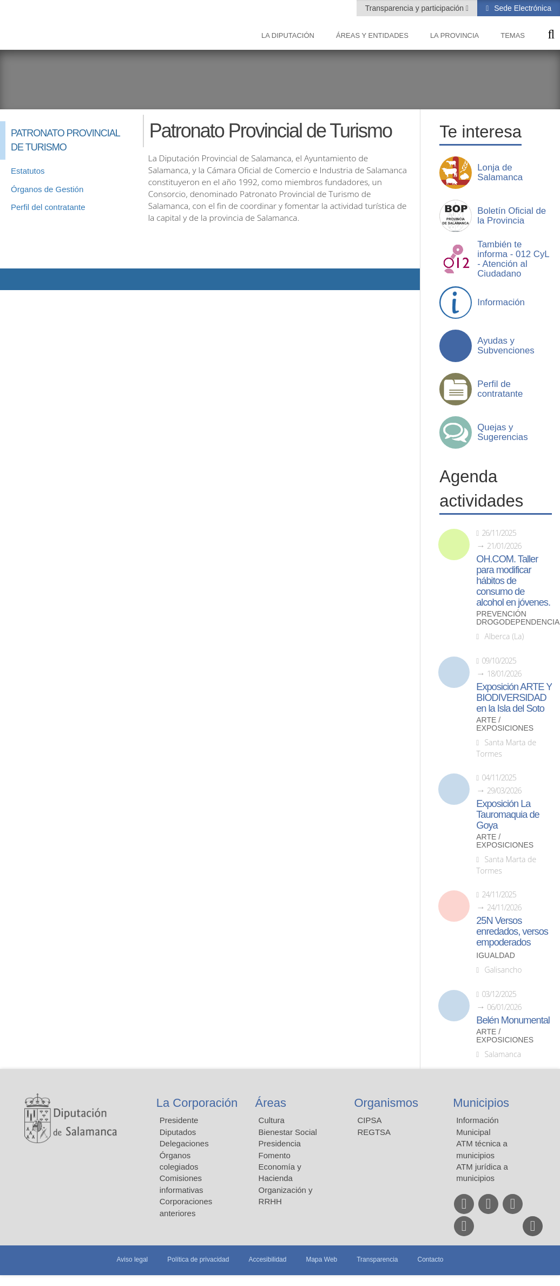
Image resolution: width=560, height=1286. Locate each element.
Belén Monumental (513, 1020)
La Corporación (197, 1103)
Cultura (272, 1120)
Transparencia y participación (415, 8)
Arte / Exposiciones (504, 724)
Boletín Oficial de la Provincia (511, 216)
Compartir (13, 279)
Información (501, 302)
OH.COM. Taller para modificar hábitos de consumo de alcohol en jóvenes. (513, 581)
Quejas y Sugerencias (502, 432)
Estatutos (28, 170)
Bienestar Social (288, 1132)
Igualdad (495, 956)
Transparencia (377, 1259)
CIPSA (369, 1120)
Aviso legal (132, 1259)
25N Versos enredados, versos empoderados (512, 931)
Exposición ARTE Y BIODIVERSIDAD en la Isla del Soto (514, 697)
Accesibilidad (267, 1259)
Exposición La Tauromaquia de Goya (507, 814)
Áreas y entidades (372, 35)
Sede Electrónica (521, 8)
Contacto (431, 1259)
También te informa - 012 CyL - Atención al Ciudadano (513, 259)
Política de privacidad (198, 1259)
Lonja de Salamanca (500, 172)
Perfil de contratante (500, 389)
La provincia (454, 35)
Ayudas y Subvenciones (505, 346)
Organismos (386, 1103)
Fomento (275, 1155)
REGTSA (374, 1132)
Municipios (481, 1103)
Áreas (270, 1103)
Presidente (179, 1120)
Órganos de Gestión (47, 189)
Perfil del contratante (48, 207)
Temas (512, 35)
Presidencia (280, 1143)
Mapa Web (321, 1259)
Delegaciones (184, 1143)
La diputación (287, 35)
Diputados (178, 1132)
